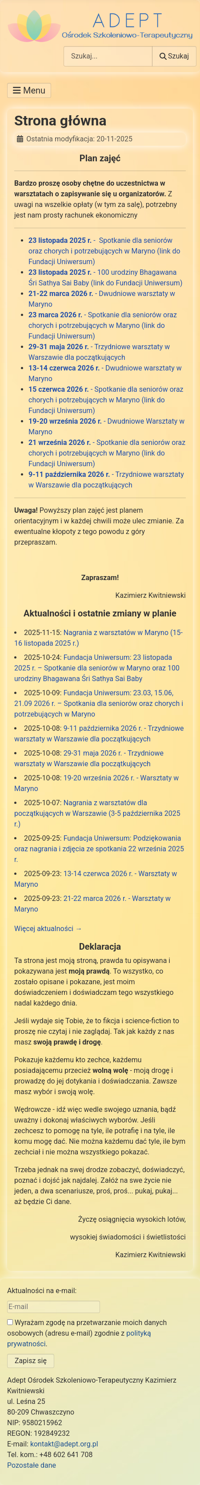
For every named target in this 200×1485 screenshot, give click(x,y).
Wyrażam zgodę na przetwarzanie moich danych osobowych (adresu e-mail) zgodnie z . (87, 1333)
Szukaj (174, 56)
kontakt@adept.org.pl (64, 1444)
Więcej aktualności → (48, 928)
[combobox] (108, 56)
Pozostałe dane (31, 1465)
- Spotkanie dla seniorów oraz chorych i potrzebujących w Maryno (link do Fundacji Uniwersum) (104, 251)
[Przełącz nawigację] (29, 90)
